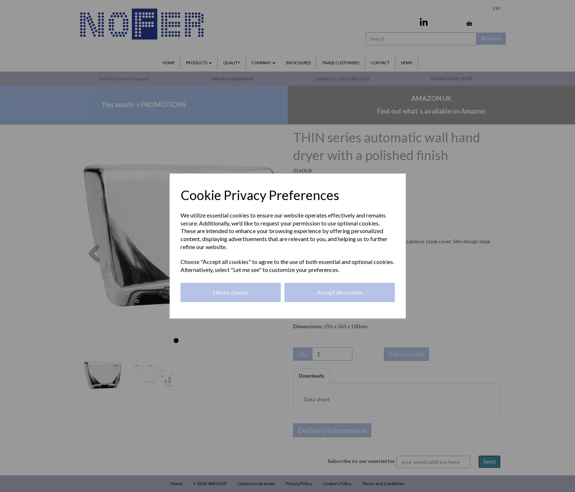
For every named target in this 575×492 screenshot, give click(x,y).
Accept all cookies (340, 292)
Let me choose (230, 292)
